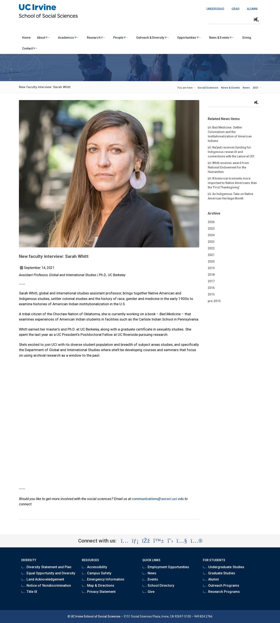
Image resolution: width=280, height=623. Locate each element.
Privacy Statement (98, 592)
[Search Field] (234, 19)
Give (148, 592)
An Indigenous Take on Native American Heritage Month (230, 196)
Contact (29, 48)
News (246, 87)
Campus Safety (96, 573)
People (120, 37)
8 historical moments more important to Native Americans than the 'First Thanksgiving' (232, 182)
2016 (211, 288)
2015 (211, 294)
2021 (256, 87)
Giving (246, 37)
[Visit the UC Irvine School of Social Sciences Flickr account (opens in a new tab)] (197, 540)
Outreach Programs (221, 585)
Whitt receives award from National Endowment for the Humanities (228, 167)
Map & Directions (98, 585)
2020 (211, 261)
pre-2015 (214, 301)
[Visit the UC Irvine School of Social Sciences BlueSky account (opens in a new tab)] (158, 540)
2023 (211, 241)
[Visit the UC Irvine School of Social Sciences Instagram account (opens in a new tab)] (125, 540)
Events (150, 579)
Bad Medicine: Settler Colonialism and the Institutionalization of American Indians (230, 134)
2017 (211, 281)
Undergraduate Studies (223, 567)
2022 (211, 248)
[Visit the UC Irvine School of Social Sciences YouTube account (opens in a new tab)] (182, 540)
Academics (68, 37)
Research (96, 37)
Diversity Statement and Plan (46, 567)
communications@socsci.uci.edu (158, 499)
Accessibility (94, 567)
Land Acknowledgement (42, 579)
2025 (211, 228)
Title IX (29, 592)
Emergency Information (103, 579)
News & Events (221, 37)
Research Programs (221, 592)
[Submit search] (256, 19)
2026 (211, 222)
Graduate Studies (219, 573)
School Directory (158, 585)
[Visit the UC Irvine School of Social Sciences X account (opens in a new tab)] (170, 540)
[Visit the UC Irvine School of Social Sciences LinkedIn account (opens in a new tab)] (135, 540)
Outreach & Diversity (152, 37)
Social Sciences (208, 87)
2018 (211, 274)
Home (26, 37)
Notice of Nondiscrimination (46, 585)
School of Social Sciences (102, 616)
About (43, 37)
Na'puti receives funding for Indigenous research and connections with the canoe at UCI (231, 151)
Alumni (211, 579)
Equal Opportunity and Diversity (48, 573)
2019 (211, 268)
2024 (211, 235)
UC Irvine (77, 616)
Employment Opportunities (165, 567)
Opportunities (189, 37)
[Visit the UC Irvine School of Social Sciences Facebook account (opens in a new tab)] (146, 540)
